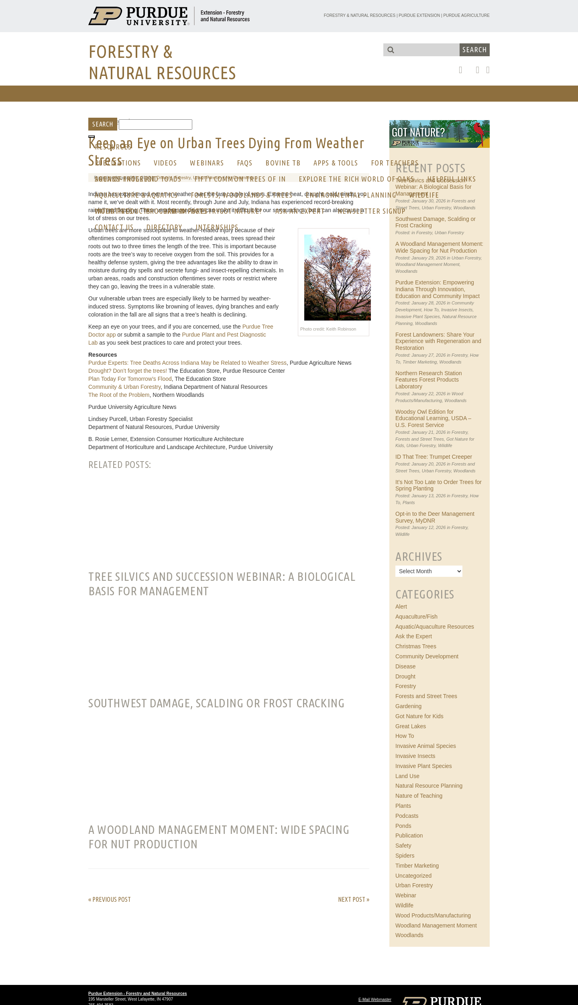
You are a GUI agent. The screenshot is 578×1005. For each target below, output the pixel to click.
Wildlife (424, 195)
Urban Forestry (436, 207)
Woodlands (465, 207)
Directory (165, 227)
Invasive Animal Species (425, 746)
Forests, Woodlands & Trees (242, 195)
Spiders (404, 855)
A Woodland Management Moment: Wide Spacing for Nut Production (439, 247)
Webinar (405, 895)
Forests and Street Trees (419, 439)
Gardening (408, 706)
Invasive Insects (456, 309)
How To (431, 309)
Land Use (407, 776)
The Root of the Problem (119, 395)
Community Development (426, 656)
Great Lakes (410, 726)
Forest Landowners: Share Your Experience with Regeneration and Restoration (438, 341)
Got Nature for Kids (419, 716)
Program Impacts (176, 211)
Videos (165, 163)
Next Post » (353, 899)
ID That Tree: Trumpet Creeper (433, 456)
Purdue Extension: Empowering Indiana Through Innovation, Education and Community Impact (437, 289)
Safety (403, 845)
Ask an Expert (300, 211)
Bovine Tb (283, 163)
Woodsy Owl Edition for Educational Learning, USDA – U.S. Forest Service (433, 419)
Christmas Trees (415, 646)
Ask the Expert (413, 636)
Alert (401, 606)
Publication (409, 835)
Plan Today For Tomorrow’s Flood (130, 379)
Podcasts (407, 816)
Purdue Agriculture (466, 15)
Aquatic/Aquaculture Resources (434, 626)
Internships (217, 227)
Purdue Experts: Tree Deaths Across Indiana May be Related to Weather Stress (187, 363)
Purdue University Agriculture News (132, 407)
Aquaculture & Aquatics (136, 195)
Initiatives (114, 211)
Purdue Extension (419, 15)
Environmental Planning (350, 195)
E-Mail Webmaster (374, 999)
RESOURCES (113, 147)
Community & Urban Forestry (124, 387)
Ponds (403, 826)
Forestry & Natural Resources (359, 15)
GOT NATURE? (241, 211)
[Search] (155, 124)
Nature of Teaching (418, 796)
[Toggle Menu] (91, 136)
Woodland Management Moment (427, 264)
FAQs (244, 163)
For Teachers (395, 163)
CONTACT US (114, 227)
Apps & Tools (335, 163)
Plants (409, 502)
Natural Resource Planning (428, 785)
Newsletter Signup (371, 211)
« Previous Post (109, 899)
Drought (405, 676)
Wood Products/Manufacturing (433, 915)
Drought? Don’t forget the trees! (127, 371)
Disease (405, 666)
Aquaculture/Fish (416, 616)
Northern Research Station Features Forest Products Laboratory (428, 380)
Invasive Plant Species (417, 316)
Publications (118, 163)
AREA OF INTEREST (125, 179)
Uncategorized (413, 875)
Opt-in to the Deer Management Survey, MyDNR (434, 517)
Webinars (207, 163)
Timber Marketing (420, 362)
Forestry (424, 232)
